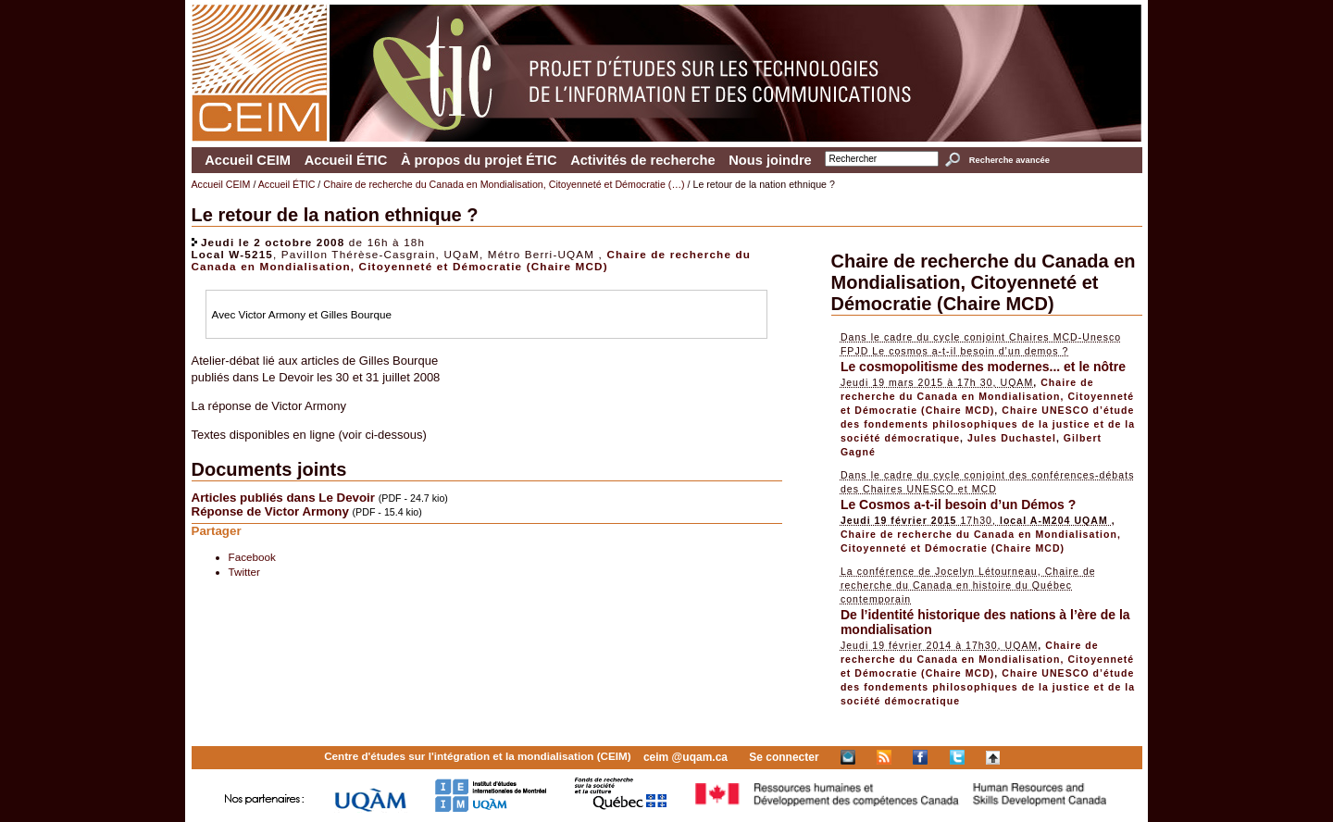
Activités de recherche (642, 160)
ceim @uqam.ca (685, 757)
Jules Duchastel (1011, 437)
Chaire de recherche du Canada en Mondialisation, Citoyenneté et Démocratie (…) (503, 184)
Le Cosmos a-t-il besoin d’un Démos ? (958, 504)
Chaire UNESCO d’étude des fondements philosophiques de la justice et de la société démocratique (988, 424)
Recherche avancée (1009, 160)
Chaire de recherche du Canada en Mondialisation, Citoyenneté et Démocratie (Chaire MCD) (472, 260)
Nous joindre (770, 160)
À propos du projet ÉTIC (479, 160)
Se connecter (783, 757)
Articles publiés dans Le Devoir (284, 497)
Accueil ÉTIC (346, 160)
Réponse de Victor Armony (270, 511)
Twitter (244, 572)
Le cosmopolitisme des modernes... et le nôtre (983, 366)
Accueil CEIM (248, 160)
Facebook (252, 557)
